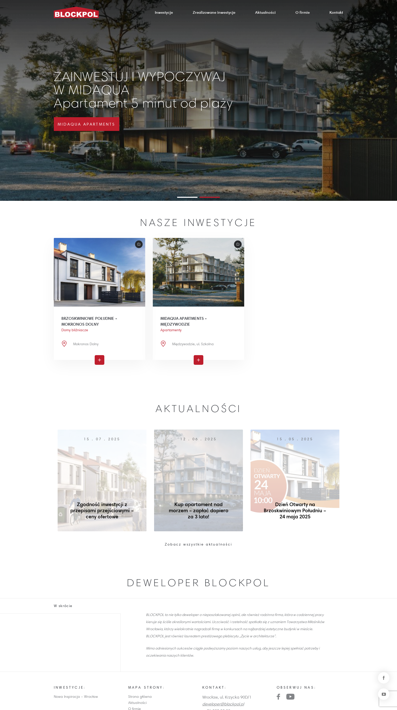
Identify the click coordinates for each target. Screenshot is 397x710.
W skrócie (63, 605)
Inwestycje (164, 12)
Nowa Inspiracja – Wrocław (76, 696)
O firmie (302, 12)
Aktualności (265, 12)
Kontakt (336, 12)
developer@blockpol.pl (223, 703)
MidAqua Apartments (86, 124)
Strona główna (140, 696)
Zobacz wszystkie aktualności (198, 544)
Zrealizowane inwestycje (214, 12)
